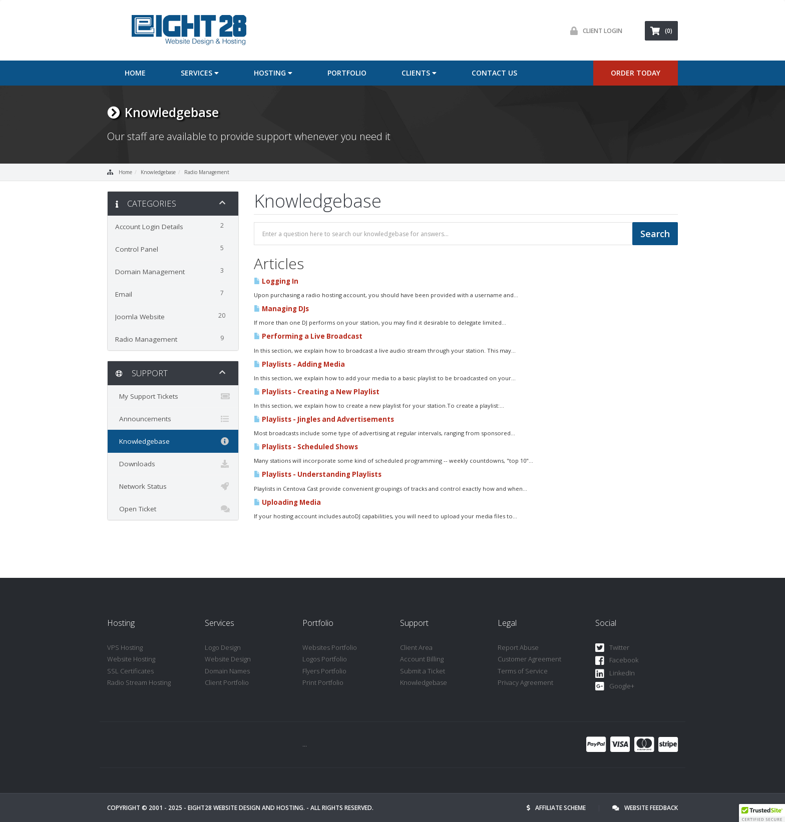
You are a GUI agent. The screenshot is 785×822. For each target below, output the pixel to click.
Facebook (616, 660)
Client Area (416, 647)
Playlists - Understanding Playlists (317, 474)
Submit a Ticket (422, 670)
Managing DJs (281, 308)
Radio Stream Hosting (139, 682)
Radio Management (206, 172)
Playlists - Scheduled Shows (306, 446)
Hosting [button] (273, 73)
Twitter (612, 648)
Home (135, 73)
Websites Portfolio (329, 647)
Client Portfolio (227, 682)
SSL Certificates (130, 670)
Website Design (228, 658)
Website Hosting (131, 658)
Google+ (614, 686)
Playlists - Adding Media (299, 364)
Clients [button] (419, 73)
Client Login (593, 31)
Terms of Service (523, 670)
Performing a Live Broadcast (308, 336)
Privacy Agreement (525, 682)
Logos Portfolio (324, 658)
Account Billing (422, 658)
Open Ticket (173, 509)
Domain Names (227, 670)
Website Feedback (645, 807)
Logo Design (223, 647)
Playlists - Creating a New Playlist (316, 391)
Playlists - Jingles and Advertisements (324, 419)
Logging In (276, 281)
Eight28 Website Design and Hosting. (246, 807)
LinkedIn (615, 673)
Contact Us (494, 73)
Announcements (173, 419)
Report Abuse (518, 647)
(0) (661, 31)
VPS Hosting (125, 647)
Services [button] (200, 73)
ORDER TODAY (635, 73)
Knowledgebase (158, 172)
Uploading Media (287, 502)
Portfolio (346, 73)
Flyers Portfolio (324, 670)
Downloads (173, 464)
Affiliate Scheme (556, 807)
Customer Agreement (529, 658)
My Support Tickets (173, 396)
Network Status (173, 486)
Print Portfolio (322, 682)
